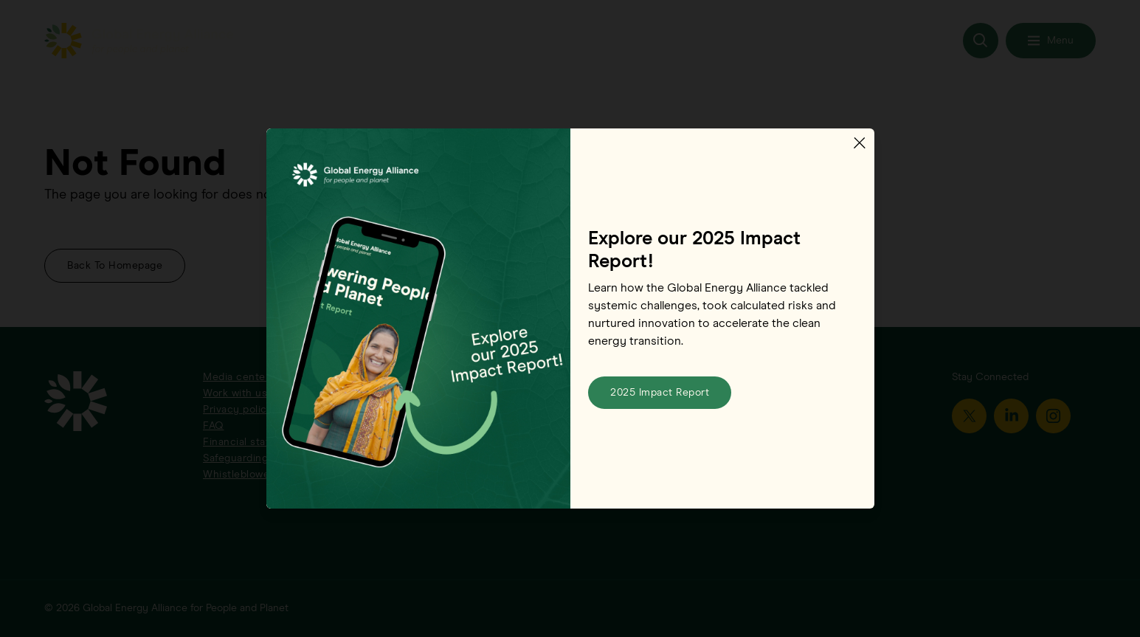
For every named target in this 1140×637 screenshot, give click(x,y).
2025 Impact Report (659, 393)
